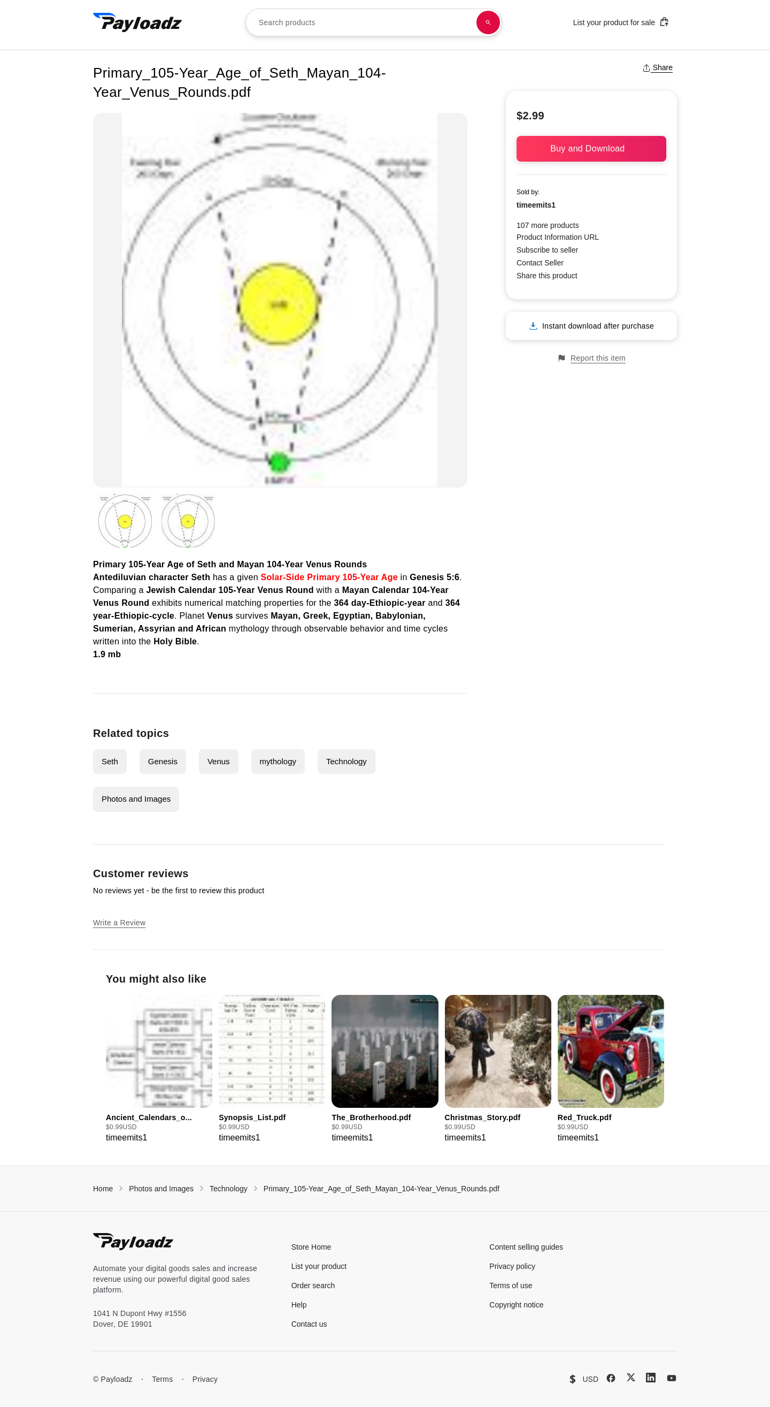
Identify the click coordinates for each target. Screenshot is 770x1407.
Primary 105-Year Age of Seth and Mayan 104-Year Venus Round (227, 564)
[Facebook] (611, 1378)
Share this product (547, 275)
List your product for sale (621, 22)
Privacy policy (512, 1266)
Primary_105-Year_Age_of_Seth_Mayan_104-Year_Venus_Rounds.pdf (381, 1188)
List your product (319, 1266)
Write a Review (119, 922)
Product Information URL (558, 237)
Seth (110, 761)
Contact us (309, 1324)
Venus (218, 761)
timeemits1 (536, 205)
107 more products (548, 225)
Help (299, 1304)
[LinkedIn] (651, 1377)
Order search (313, 1285)
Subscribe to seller (547, 250)
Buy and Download (591, 148)
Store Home (311, 1247)
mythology (278, 761)
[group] (159, 1069)
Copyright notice (516, 1304)
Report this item (591, 358)
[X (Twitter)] (631, 1377)
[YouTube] (671, 1378)
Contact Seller (540, 262)
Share (657, 67)
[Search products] (488, 22)
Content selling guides (526, 1247)
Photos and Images (136, 798)
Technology (346, 761)
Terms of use (510, 1285)
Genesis (163, 761)
